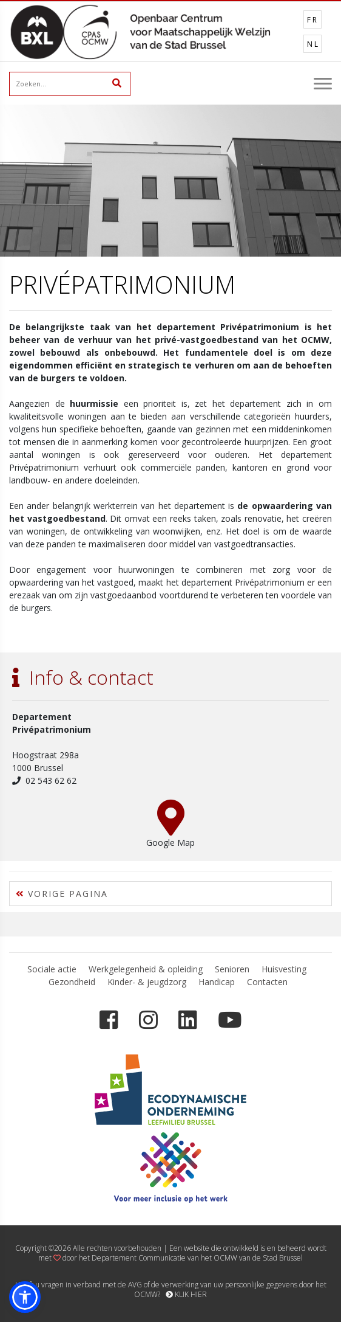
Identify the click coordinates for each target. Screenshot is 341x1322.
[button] (25, 1297)
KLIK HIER (186, 1294)
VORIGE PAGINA (62, 893)
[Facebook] (108, 1020)
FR (313, 20)
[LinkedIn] (187, 1020)
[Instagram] (148, 1020)
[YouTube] (230, 1020)
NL (313, 44)
